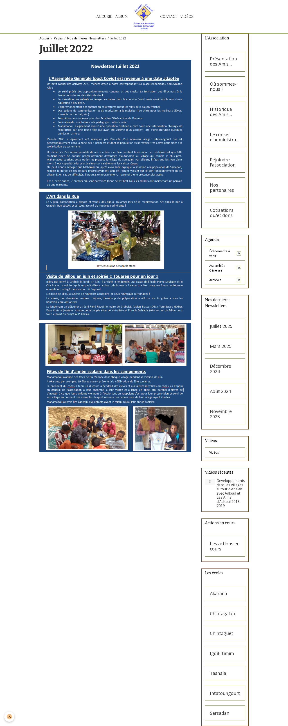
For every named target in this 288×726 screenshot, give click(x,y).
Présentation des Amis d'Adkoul (223, 61)
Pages (58, 38)
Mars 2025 (221, 346)
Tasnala (218, 673)
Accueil (104, 16)
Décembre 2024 (220, 368)
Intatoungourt (225, 693)
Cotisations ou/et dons (222, 213)
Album (121, 16)
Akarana (218, 593)
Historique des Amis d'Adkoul (221, 112)
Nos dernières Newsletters (86, 38)
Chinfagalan (222, 613)
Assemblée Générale (225, 267)
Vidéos (187, 16)
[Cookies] (9, 717)
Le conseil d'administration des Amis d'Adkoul (224, 137)
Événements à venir (225, 253)
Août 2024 (220, 391)
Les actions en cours (225, 546)
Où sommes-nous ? (223, 86)
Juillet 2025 (221, 326)
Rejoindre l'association (223, 162)
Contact (168, 16)
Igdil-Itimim (222, 653)
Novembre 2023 (221, 414)
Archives (225, 280)
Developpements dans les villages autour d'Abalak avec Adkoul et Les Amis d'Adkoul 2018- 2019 (231, 493)
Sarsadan (219, 713)
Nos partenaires (222, 187)
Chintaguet (221, 633)
